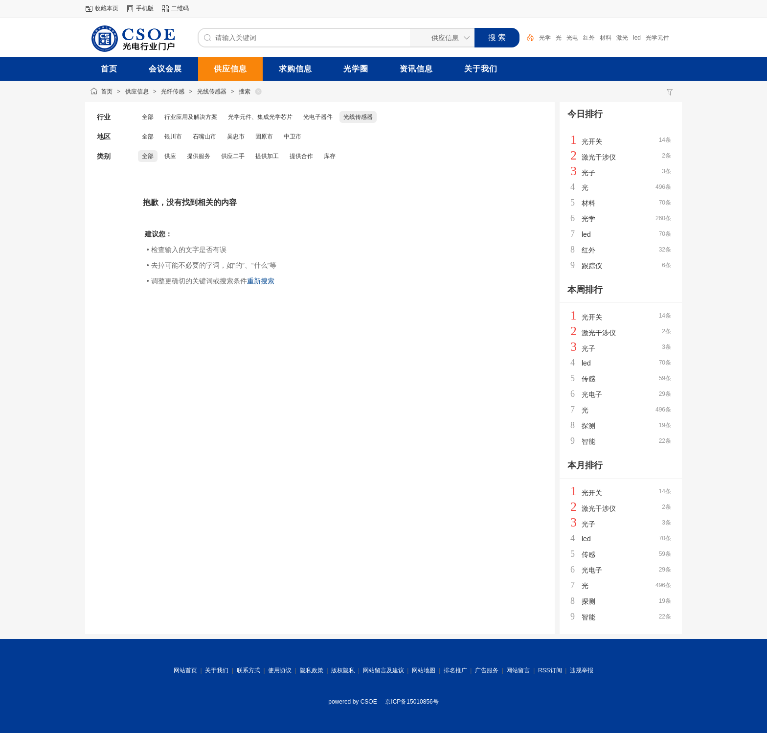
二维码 (180, 8)
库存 (330, 156)
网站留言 (518, 670)
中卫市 (292, 136)
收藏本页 (106, 8)
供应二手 (233, 156)
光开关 (592, 141)
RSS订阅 (550, 670)
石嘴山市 (204, 136)
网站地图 (423, 670)
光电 (572, 37)
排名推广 (455, 670)
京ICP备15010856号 (411, 701)
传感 (588, 379)
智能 (588, 441)
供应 (170, 156)
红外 (589, 37)
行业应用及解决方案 (190, 117)
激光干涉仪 (599, 157)
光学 (545, 37)
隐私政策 (311, 670)
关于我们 (216, 670)
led (637, 37)
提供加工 (267, 156)
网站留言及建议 (383, 670)
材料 (605, 37)
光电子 (592, 394)
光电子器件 (318, 117)
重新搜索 (260, 281)
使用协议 (280, 670)
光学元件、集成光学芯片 (260, 117)
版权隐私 (343, 670)
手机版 (145, 8)
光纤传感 (172, 91)
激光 (622, 37)
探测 (588, 426)
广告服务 (486, 670)
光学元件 (657, 37)
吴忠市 (236, 136)
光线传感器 (211, 91)
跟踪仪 (592, 266)
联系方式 (248, 670)
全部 (148, 117)
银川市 (173, 136)
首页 (107, 91)
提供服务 (198, 156)
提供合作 (301, 156)
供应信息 (137, 91)
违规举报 (581, 670)
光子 (588, 173)
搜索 (244, 91)
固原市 (264, 136)
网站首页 (185, 670)
